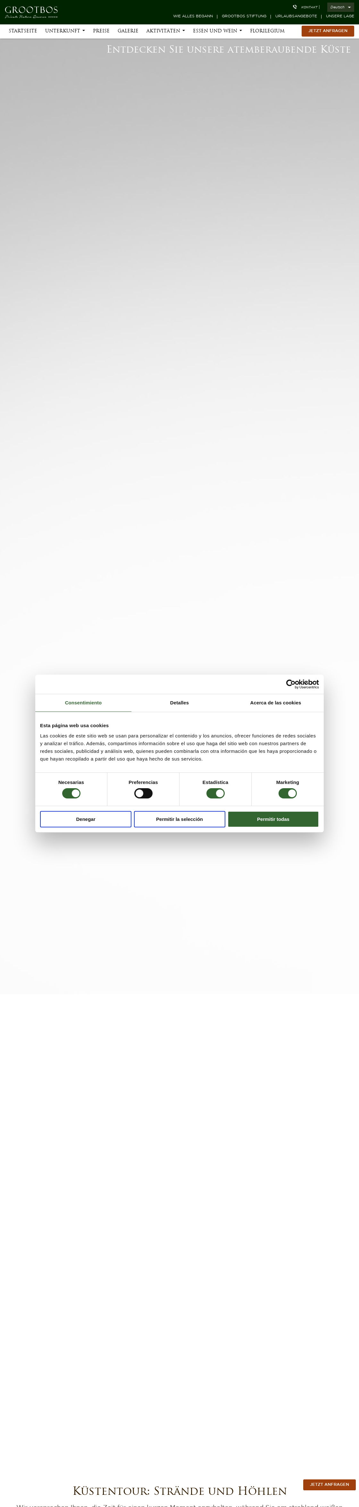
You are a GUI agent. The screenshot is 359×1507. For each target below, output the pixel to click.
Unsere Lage (340, 16)
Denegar (85, 819)
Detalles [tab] (179, 702)
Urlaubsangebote (296, 16)
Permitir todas (273, 819)
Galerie (128, 32)
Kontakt (309, 7)
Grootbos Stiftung (244, 16)
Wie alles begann (193, 16)
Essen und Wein (215, 32)
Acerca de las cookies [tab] (275, 702)
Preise (101, 32)
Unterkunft (62, 32)
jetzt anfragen (329, 1484)
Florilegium (267, 32)
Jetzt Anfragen (327, 32)
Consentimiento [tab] (83, 702)
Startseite (23, 32)
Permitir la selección (179, 819)
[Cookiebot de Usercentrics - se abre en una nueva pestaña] (291, 684)
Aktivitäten (163, 32)
